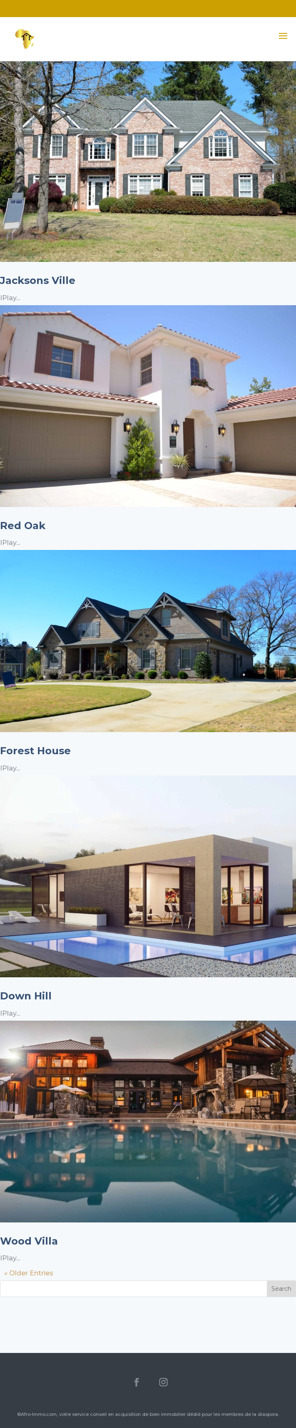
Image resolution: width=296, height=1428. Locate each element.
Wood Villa (29, 1241)
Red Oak (22, 526)
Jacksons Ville (37, 280)
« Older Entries (28, 1273)
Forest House (35, 751)
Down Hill (26, 996)
